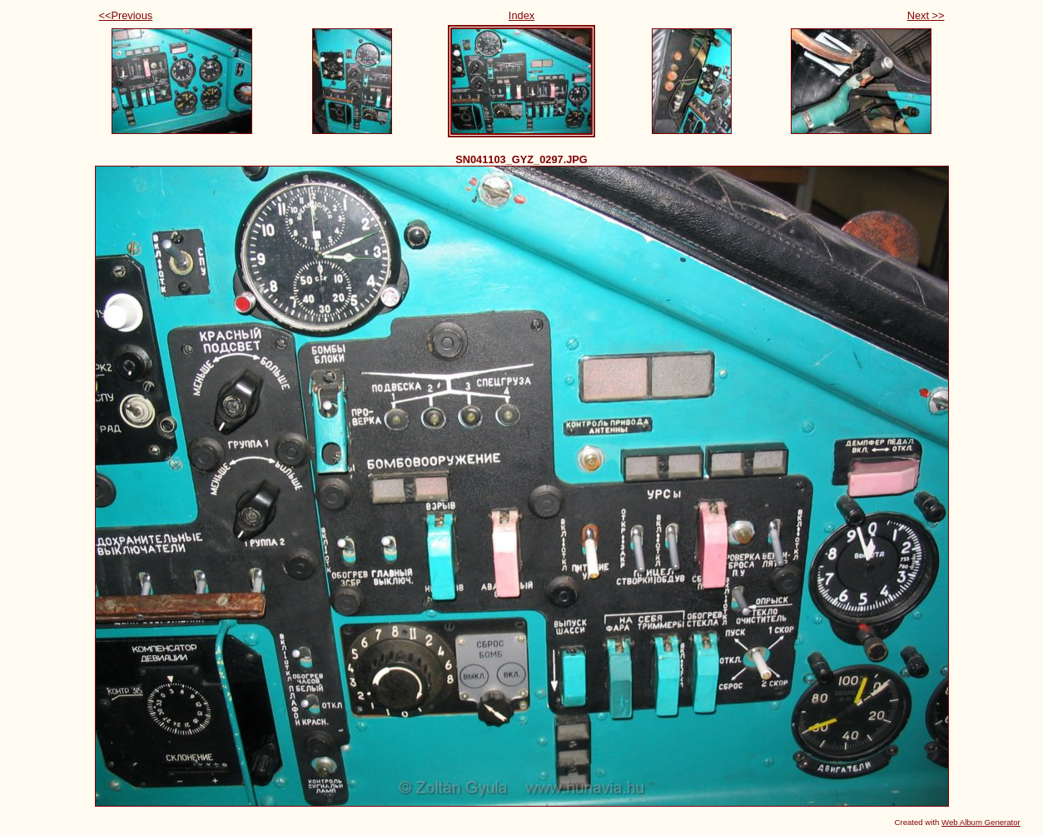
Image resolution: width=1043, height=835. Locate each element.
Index (521, 15)
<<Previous (126, 15)
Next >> (926, 15)
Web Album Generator (981, 822)
